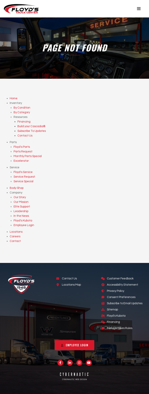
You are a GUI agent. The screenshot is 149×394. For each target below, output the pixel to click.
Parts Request (23, 151)
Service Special (23, 181)
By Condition (22, 107)
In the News (21, 215)
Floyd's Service (23, 172)
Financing (23, 121)
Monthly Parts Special (28, 156)
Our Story (20, 197)
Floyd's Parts (22, 146)
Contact (15, 241)
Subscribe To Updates (31, 131)
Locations (16, 231)
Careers (15, 236)
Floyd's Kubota (23, 220)
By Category (22, 112)
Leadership (21, 211)
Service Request (24, 176)
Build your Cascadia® (31, 126)
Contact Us (24, 135)
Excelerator (21, 160)
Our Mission (21, 201)
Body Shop (16, 188)
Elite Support (22, 206)
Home (13, 98)
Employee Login (24, 225)
